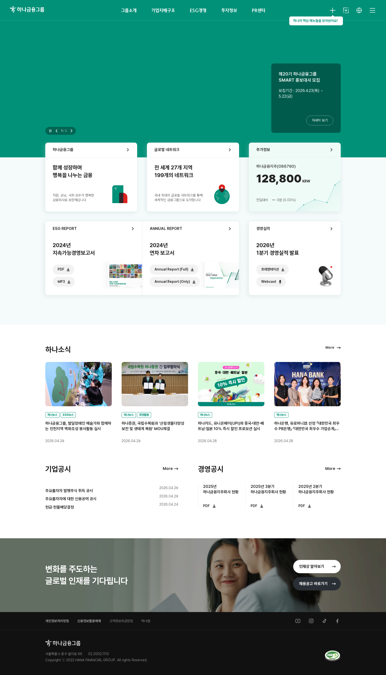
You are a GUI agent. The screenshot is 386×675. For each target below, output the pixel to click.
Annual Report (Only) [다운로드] (172, 282)
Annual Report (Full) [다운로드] (171, 269)
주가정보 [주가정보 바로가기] (263, 149)
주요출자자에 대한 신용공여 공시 (70, 498)
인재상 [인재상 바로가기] (311, 566)
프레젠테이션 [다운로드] (270, 269)
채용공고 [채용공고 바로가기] (313, 583)
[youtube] (298, 621)
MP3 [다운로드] (61, 282)
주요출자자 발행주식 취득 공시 (69, 490)
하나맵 (145, 621)
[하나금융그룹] (27, 9)
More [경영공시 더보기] (330, 468)
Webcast (268, 282)
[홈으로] (62, 643)
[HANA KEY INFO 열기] (332, 10)
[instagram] (311, 621)
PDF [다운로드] (61, 269)
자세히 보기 (320, 120)
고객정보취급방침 (121, 621)
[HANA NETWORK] (346, 10)
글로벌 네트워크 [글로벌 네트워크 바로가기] (166, 149)
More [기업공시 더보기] (168, 468)
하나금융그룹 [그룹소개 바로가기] (63, 149)
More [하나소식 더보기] (329, 347)
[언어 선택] (359, 10)
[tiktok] (324, 621)
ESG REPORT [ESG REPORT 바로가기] (65, 228)
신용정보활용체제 (89, 621)
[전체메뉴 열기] (372, 10)
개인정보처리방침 (57, 621)
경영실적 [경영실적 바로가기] (263, 228)
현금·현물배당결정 (59, 507)
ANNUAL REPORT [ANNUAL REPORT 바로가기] (166, 228)
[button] (57, 130)
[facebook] (338, 621)
